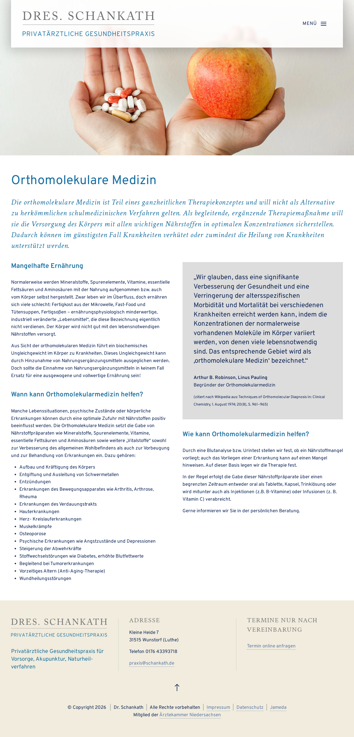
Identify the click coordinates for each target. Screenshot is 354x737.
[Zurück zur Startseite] (88, 24)
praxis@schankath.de (151, 663)
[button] (314, 24)
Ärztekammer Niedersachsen (190, 715)
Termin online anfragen (271, 646)
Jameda (278, 708)
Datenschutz (250, 708)
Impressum (218, 708)
